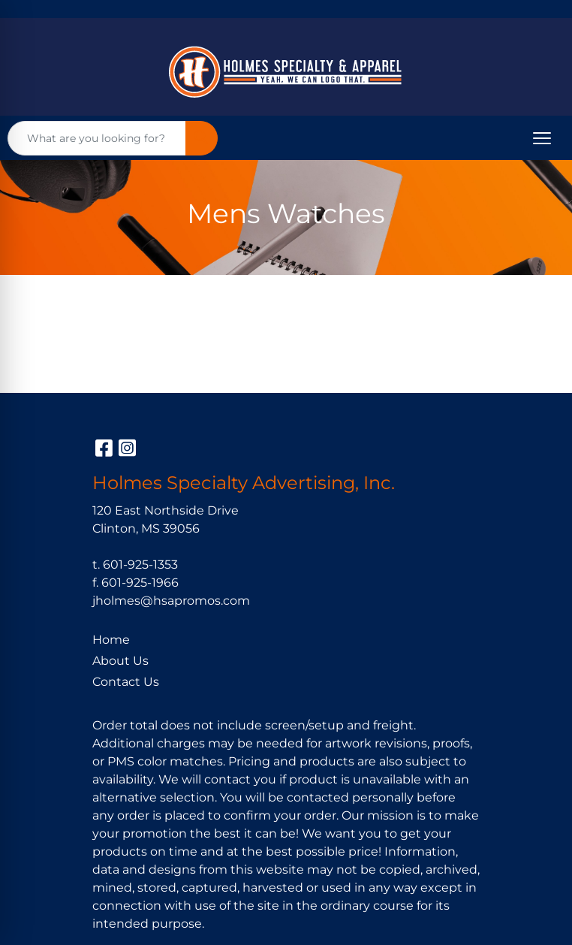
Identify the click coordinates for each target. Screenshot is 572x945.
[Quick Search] (97, 138)
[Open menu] (542, 138)
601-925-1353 (140, 564)
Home (111, 640)
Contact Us (125, 682)
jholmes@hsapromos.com (171, 600)
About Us (120, 661)
